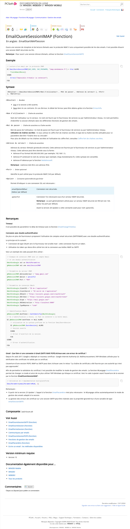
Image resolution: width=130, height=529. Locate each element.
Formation (76, 518)
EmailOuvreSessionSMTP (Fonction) (22, 427)
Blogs (55, 518)
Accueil (92, 10)
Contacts (85, 518)
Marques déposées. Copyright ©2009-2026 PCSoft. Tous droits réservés (65, 522)
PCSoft (31, 518)
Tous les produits (15, 483)
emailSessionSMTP (15, 406)
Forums (44, 518)
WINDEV (11, 476)
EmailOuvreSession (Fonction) (20, 430)
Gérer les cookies (95, 518)
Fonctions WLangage (26, 17)
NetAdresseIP (46, 161)
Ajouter (29, 491)
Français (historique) (112, 10)
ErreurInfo (97, 109)
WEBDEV (11, 480)
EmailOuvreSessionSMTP (73, 54)
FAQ (50, 518)
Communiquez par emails (18, 437)
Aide (7, 17)
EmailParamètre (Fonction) (19, 447)
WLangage (14, 17)
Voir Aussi (120, 36)
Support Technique (65, 518)
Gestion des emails (54, 17)
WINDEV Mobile (14, 473)
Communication (41, 17)
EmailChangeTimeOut (67, 227)
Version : (23, 9)
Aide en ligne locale (118, 510)
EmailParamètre (112, 374)
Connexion (100, 10)
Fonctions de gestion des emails (21, 444)
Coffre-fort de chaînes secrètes (90, 139)
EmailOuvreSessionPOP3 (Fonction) (22, 440)
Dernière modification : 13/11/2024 (113, 508)
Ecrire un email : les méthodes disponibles (25, 451)
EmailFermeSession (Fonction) (20, 433)
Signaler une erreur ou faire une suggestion (96, 510)
